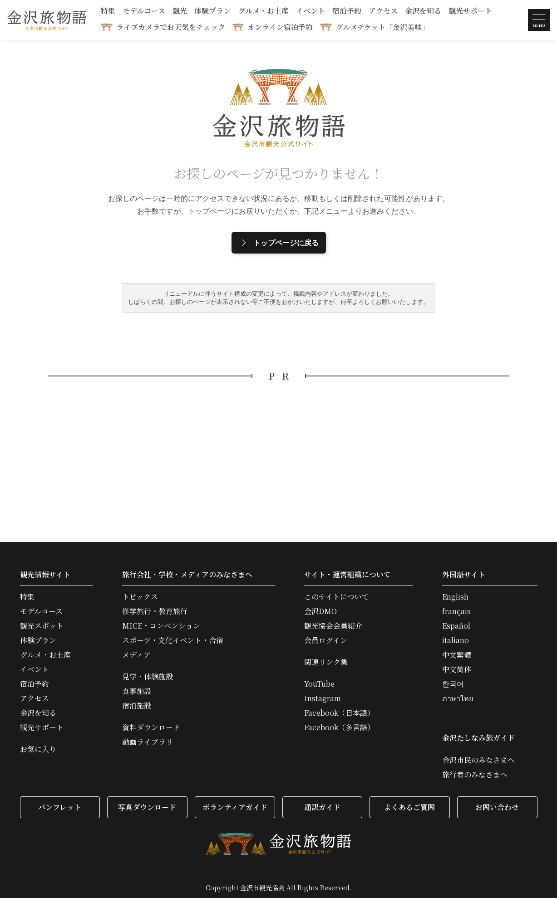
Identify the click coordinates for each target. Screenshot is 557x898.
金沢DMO (320, 611)
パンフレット (59, 807)
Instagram (322, 698)
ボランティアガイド (234, 807)
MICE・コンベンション (161, 626)
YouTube (319, 684)
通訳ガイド (322, 807)
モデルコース (144, 11)
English (455, 596)
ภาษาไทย (457, 698)
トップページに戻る (279, 243)
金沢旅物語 (46, 20)
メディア (136, 655)
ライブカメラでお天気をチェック (170, 27)
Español (456, 626)
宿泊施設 (136, 705)
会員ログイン (325, 640)
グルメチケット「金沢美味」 (382, 27)
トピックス (140, 596)
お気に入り (38, 749)
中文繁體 (456, 655)
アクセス (383, 11)
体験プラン (212, 11)
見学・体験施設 (147, 676)
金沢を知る (423, 11)
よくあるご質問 (409, 807)
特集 (108, 11)
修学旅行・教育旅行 (154, 611)
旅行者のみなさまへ (475, 774)
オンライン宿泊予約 (280, 27)
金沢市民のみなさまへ (478, 760)
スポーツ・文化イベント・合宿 (172, 640)
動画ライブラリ (147, 742)
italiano (455, 640)
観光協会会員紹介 (333, 626)
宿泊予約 (346, 11)
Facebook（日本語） (339, 713)
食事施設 (136, 691)
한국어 (453, 684)
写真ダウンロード (147, 807)
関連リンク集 (326, 662)
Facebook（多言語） (339, 727)
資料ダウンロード (151, 727)
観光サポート (470, 11)
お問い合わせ (497, 807)
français (456, 611)
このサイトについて (336, 596)
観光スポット (42, 626)
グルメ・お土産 (263, 11)
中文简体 (456, 669)
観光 (180, 11)
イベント (310, 11)
